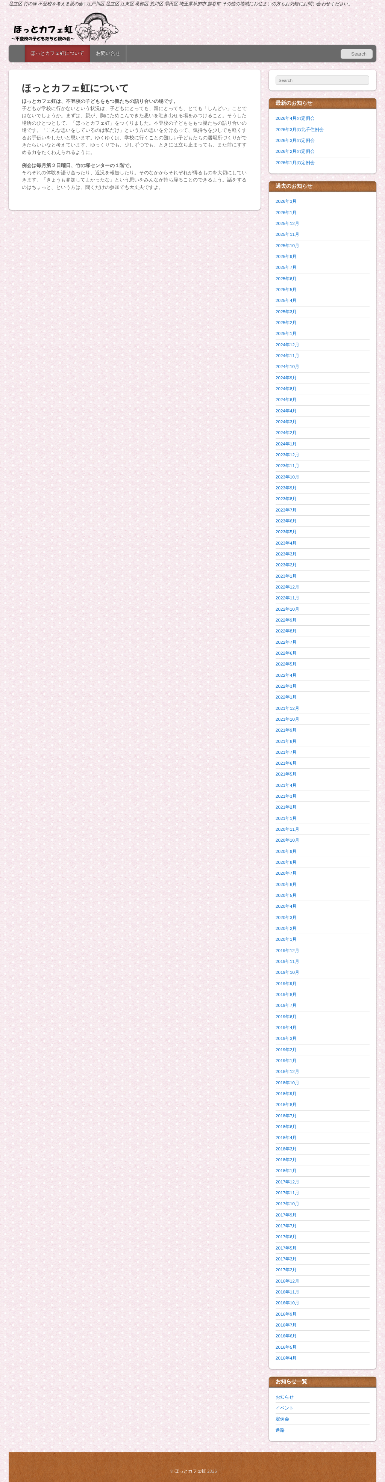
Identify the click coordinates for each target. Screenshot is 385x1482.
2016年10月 (287, 1302)
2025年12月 (287, 223)
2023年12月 (287, 454)
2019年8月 (286, 994)
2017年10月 (287, 1203)
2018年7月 (286, 1115)
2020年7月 (286, 873)
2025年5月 (286, 289)
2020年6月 (286, 884)
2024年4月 (286, 410)
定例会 (282, 1418)
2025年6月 (286, 278)
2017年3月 (286, 1258)
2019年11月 (287, 961)
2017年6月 (286, 1236)
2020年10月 (287, 840)
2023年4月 (286, 542)
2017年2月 (286, 1269)
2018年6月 (286, 1126)
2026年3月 (286, 201)
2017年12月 (287, 1181)
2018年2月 (286, 1159)
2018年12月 (287, 1071)
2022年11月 (287, 597)
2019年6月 (286, 1016)
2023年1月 (286, 575)
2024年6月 (286, 399)
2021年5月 (286, 773)
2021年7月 (286, 752)
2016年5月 (286, 1347)
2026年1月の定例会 (295, 162)
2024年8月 (286, 388)
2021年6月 (286, 763)
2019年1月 (286, 1060)
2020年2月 (286, 928)
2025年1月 (286, 333)
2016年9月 (286, 1313)
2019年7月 (286, 1005)
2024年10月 (287, 366)
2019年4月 (286, 1027)
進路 (280, 1430)
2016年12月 (287, 1280)
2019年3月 (286, 1038)
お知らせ (285, 1396)
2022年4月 (286, 675)
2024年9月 (286, 377)
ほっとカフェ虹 (190, 1470)
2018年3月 (286, 1148)
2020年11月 (287, 829)
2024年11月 (287, 355)
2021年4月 (286, 785)
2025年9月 (286, 256)
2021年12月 (287, 708)
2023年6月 (286, 520)
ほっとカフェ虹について (57, 53)
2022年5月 (286, 663)
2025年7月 (286, 267)
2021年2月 (286, 806)
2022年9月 (286, 619)
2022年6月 (286, 652)
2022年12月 (287, 586)
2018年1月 (286, 1170)
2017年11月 (287, 1192)
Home (17, 53)
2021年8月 (286, 741)
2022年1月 (286, 696)
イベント (285, 1407)
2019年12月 (287, 950)
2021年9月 (286, 729)
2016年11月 (287, 1291)
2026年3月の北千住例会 (300, 129)
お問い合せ (108, 53)
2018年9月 (286, 1093)
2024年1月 (286, 443)
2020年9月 (286, 851)
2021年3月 (286, 796)
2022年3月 (286, 686)
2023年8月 (286, 498)
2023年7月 (286, 509)
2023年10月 (287, 476)
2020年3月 (286, 917)
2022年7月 (286, 642)
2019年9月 (286, 983)
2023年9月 (286, 487)
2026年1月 (286, 212)
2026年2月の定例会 (295, 151)
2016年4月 (286, 1357)
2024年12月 (287, 344)
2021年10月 (287, 719)
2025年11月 (287, 234)
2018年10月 (287, 1082)
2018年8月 (286, 1104)
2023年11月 (287, 465)
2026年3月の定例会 (295, 140)
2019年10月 (287, 972)
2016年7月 (286, 1324)
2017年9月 (286, 1214)
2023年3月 (286, 553)
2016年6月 (286, 1335)
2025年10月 (287, 245)
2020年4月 (286, 906)
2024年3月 (286, 421)
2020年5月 (286, 895)
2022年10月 (287, 609)
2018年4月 (286, 1137)
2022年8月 (286, 630)
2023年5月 (286, 531)
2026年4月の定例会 (295, 118)
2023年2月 (286, 564)
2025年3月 (286, 311)
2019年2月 (286, 1049)
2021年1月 (286, 818)
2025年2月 (286, 322)
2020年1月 (286, 939)
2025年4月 (286, 300)
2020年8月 (286, 862)
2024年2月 (286, 432)
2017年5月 (286, 1247)
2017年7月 (286, 1225)
